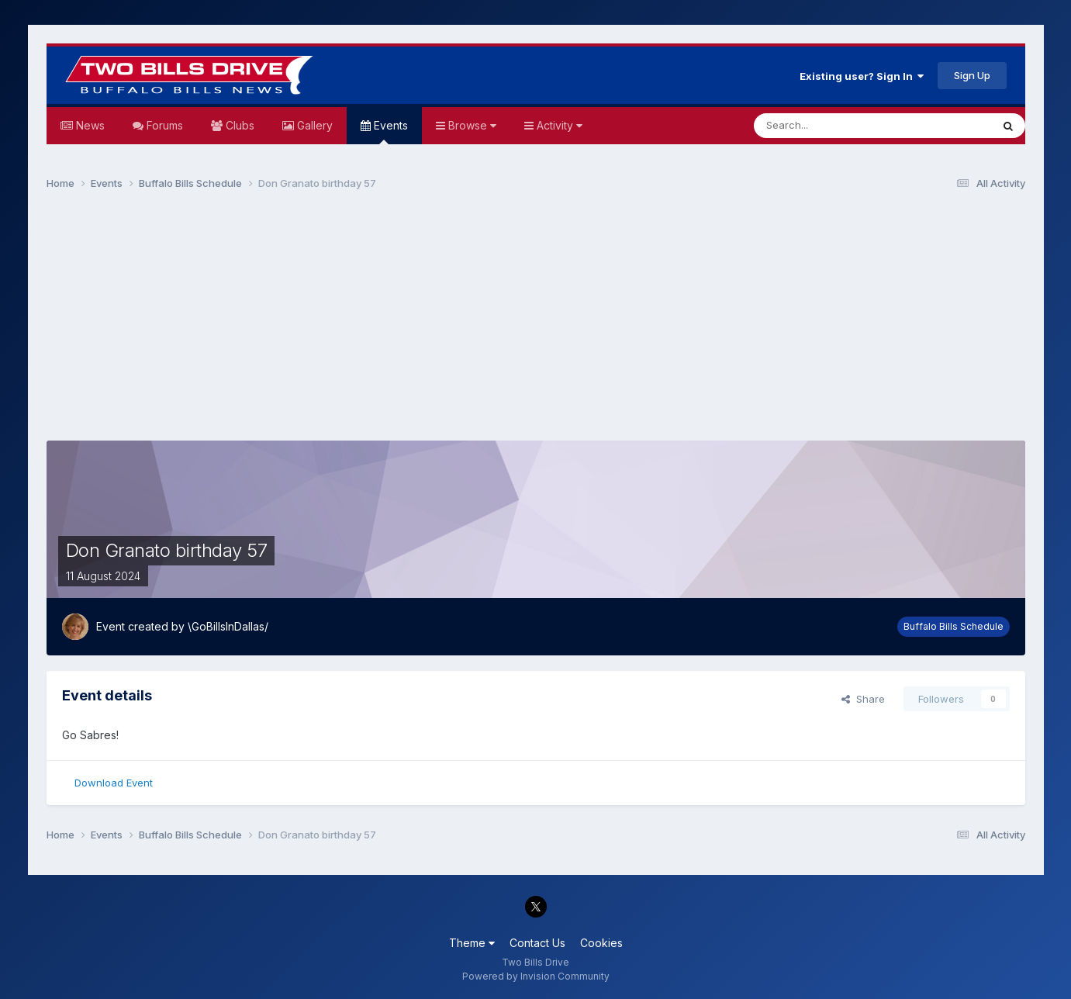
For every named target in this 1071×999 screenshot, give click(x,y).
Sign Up (972, 75)
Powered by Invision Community (536, 976)
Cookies (601, 942)
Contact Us (537, 942)
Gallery (313, 125)
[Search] (833, 125)
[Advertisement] (536, 322)
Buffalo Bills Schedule (953, 626)
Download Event (113, 782)
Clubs (238, 125)
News (89, 125)
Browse (470, 125)
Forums (163, 125)
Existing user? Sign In (862, 76)
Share (863, 699)
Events (389, 131)
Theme (472, 942)
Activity (558, 125)
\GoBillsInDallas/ (228, 626)
